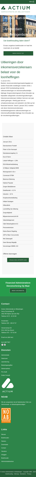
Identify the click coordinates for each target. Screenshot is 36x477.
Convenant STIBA (8, 175)
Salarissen (4, 358)
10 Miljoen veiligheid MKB (11, 168)
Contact (3, 448)
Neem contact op (18, 53)
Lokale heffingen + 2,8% (10, 160)
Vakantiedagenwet (8, 220)
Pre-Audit (4, 372)
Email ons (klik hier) (7, 337)
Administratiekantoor (7, 461)
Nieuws (3, 434)
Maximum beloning (9, 179)
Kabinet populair (8, 183)
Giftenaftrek (6, 205)
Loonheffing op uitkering (10, 209)
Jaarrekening (5, 362)
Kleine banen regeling (10, 231)
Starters (3, 441)
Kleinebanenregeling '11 (10, 153)
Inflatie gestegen (8, 201)
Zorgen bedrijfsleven (9, 186)
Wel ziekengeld (7, 238)
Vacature (4, 451)
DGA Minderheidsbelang (10, 164)
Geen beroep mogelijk (9, 242)
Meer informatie (18, 290)
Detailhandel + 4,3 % (9, 190)
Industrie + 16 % (8, 194)
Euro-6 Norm (7, 157)
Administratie (5, 355)
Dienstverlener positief (10, 145)
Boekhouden (5, 438)
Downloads (4, 444)
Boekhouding (9, 474)
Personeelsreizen (8, 227)
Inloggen (3, 454)
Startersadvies (5, 368)
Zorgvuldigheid (7, 212)
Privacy (29, 474)
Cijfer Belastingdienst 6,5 (10, 224)
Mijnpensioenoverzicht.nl (10, 216)
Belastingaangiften (7, 365)
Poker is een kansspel (10, 149)
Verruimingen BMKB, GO (10, 246)
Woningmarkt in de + (9, 171)
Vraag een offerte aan (18, 260)
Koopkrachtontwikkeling (10, 198)
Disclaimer (23, 474)
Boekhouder (5, 458)
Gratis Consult (5, 375)
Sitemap (16, 474)
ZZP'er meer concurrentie (11, 235)
